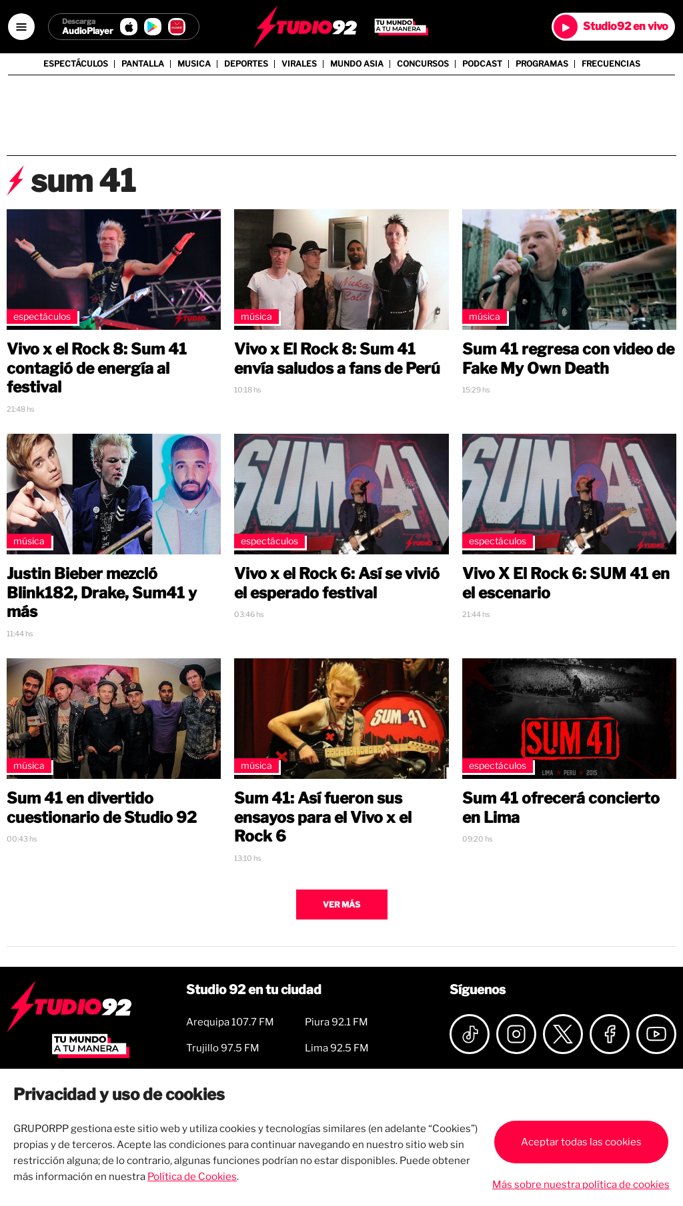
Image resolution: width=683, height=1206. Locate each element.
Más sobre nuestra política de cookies (581, 1185)
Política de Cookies (192, 1177)
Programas (542, 64)
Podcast (482, 64)
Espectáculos (75, 64)
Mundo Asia (357, 64)
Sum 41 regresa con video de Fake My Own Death (568, 359)
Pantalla (142, 64)
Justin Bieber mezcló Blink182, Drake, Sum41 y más (102, 593)
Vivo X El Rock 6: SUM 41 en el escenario (566, 583)
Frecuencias (611, 64)
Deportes (246, 64)
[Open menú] (21, 26)
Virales (299, 64)
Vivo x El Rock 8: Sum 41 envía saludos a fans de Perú (337, 359)
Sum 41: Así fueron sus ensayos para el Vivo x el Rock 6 (323, 817)
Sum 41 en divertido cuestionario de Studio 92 (102, 808)
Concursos (423, 64)
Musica (194, 64)
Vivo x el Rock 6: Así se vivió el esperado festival (337, 583)
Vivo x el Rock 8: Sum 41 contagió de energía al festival (97, 368)
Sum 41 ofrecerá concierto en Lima (561, 808)
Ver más (341, 904)
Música (256, 316)
